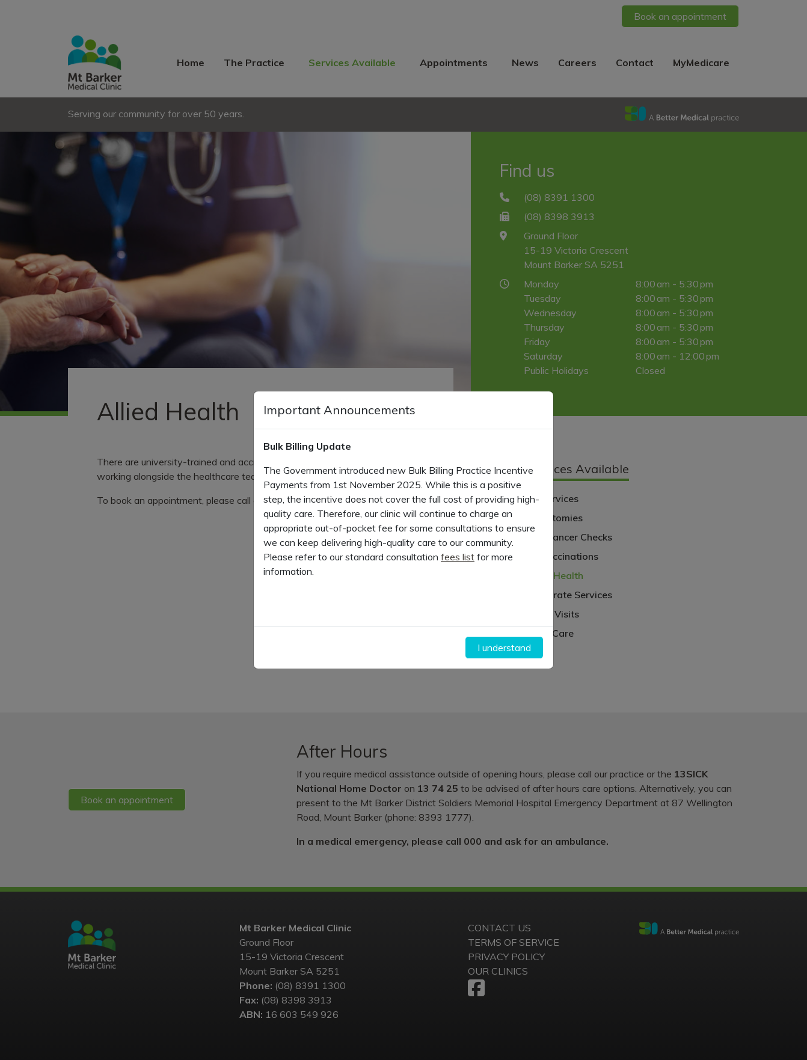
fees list (457, 557)
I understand (504, 648)
